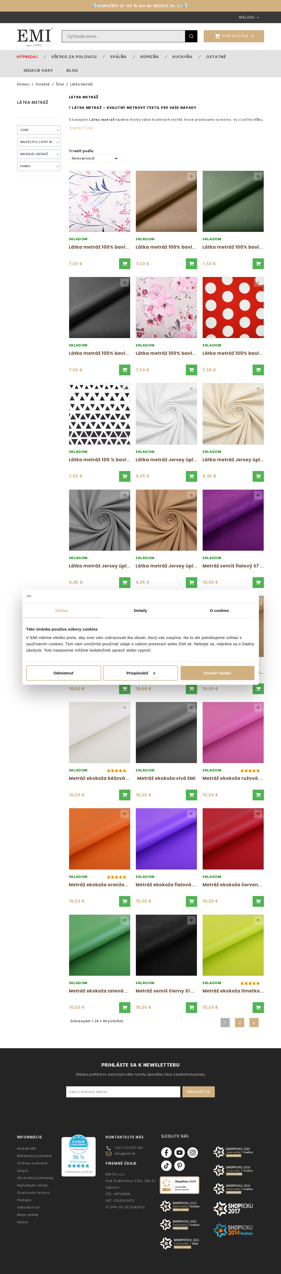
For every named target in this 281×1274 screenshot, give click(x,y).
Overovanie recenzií (33, 1192)
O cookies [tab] (219, 610)
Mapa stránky (28, 1214)
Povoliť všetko (217, 673)
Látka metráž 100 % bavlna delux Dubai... (118, 460)
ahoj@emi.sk (124, 1153)
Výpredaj (27, 57)
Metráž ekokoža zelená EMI (101, 991)
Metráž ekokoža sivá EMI (166, 778)
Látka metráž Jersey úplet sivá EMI (110, 566)
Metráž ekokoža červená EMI (236, 885)
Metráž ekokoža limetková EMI (238, 991)
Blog (72, 70)
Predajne (24, 1200)
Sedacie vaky (38, 70)
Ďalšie (254, 1023)
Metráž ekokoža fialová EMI (168, 885)
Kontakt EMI (26, 1148)
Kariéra (22, 1222)
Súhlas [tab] (61, 610)
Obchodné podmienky (35, 1178)
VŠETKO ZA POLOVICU (74, 57)
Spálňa (118, 57)
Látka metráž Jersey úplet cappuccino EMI (186, 566)
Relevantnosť (95, 158)
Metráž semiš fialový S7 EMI (235, 566)
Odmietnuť (63, 673)
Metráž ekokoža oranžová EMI (104, 885)
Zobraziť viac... (82, 128)
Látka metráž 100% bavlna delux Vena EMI (119, 247)
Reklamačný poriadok (34, 1156)
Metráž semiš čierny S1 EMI (167, 991)
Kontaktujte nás (125, 1137)
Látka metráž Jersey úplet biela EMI (178, 460)
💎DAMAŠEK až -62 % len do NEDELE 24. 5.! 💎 (141, 6)
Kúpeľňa (149, 57)
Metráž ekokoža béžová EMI (102, 778)
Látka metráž (32, 102)
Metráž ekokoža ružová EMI (234, 778)
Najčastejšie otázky (32, 1185)
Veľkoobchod (28, 1207)
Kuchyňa (182, 57)
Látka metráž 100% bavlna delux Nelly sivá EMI (191, 353)
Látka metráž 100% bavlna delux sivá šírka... (122, 353)
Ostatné (216, 57)
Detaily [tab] (140, 610)
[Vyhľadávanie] (123, 36)
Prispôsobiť (140, 673)
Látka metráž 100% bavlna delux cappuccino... (191, 247)
